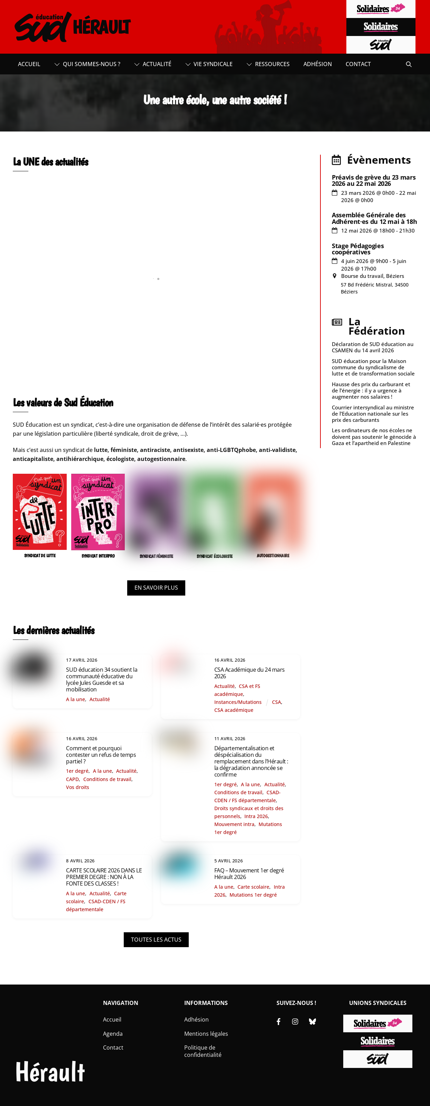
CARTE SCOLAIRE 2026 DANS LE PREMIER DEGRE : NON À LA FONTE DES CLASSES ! (104, 877)
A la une (75, 699)
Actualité (152, 64)
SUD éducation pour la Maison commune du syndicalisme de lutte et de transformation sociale (373, 367)
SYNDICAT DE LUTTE (40, 555)
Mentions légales (206, 1033)
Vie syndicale (209, 64)
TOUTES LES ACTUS (156, 939)
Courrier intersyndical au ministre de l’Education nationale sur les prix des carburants (373, 413)
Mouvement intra (234, 824)
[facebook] (279, 1021)
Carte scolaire (253, 886)
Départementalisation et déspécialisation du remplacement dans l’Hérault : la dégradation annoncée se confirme (251, 761)
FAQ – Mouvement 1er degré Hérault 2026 (249, 874)
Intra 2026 (256, 816)
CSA (276, 702)
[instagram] (295, 1021)
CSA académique (233, 710)
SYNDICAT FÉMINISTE (156, 556)
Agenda (113, 1033)
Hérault (50, 1071)
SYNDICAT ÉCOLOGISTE (215, 556)
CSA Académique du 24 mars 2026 (249, 673)
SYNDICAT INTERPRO (98, 556)
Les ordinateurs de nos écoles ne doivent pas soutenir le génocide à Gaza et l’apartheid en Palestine (374, 436)
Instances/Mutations (238, 702)
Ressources (268, 64)
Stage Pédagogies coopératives (358, 249)
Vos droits (77, 787)
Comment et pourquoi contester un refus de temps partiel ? (101, 754)
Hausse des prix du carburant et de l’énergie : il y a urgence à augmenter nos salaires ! (371, 390)
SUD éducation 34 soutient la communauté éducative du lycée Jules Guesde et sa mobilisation (101, 679)
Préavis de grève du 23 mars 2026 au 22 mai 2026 (373, 180)
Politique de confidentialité (203, 1051)
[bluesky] (312, 1021)
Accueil (29, 64)
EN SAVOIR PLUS (156, 587)
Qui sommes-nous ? (87, 64)
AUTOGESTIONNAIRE (273, 555)
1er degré (77, 771)
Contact (358, 64)
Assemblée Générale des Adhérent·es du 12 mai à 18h (374, 218)
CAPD (72, 779)
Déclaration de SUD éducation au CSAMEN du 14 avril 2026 (372, 347)
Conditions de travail (107, 779)
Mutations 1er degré (253, 894)
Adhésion (317, 64)
